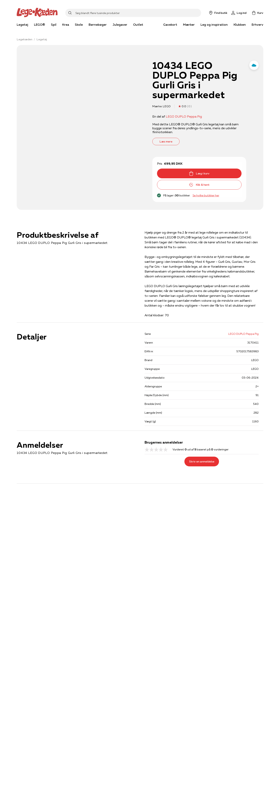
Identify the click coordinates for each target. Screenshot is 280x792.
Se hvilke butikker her (206, 195)
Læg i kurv (199, 173)
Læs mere (166, 141)
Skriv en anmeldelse (201, 461)
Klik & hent (199, 184)
